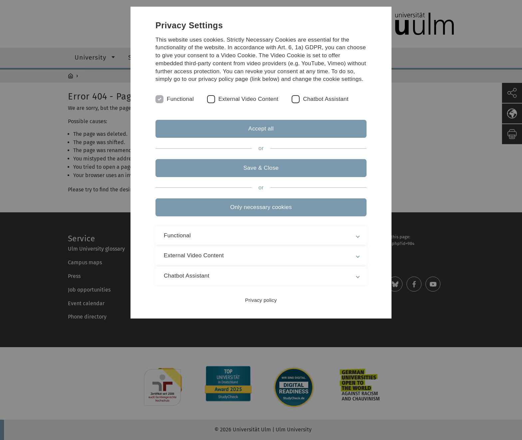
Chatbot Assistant (326, 99)
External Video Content (248, 99)
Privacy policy (261, 300)
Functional (180, 99)
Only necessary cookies (261, 207)
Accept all (261, 128)
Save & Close (261, 168)
